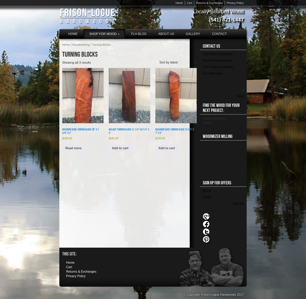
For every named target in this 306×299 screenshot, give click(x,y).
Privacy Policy (235, 2)
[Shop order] (178, 62)
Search (208, 122)
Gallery (193, 34)
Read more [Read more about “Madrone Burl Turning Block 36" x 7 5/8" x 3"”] (73, 148)
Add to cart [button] (120, 148)
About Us (166, 34)
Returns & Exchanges (209, 2)
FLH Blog (139, 34)
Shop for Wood (104, 34)
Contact (219, 34)
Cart (189, 2)
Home (179, 2)
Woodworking (81, 44)
